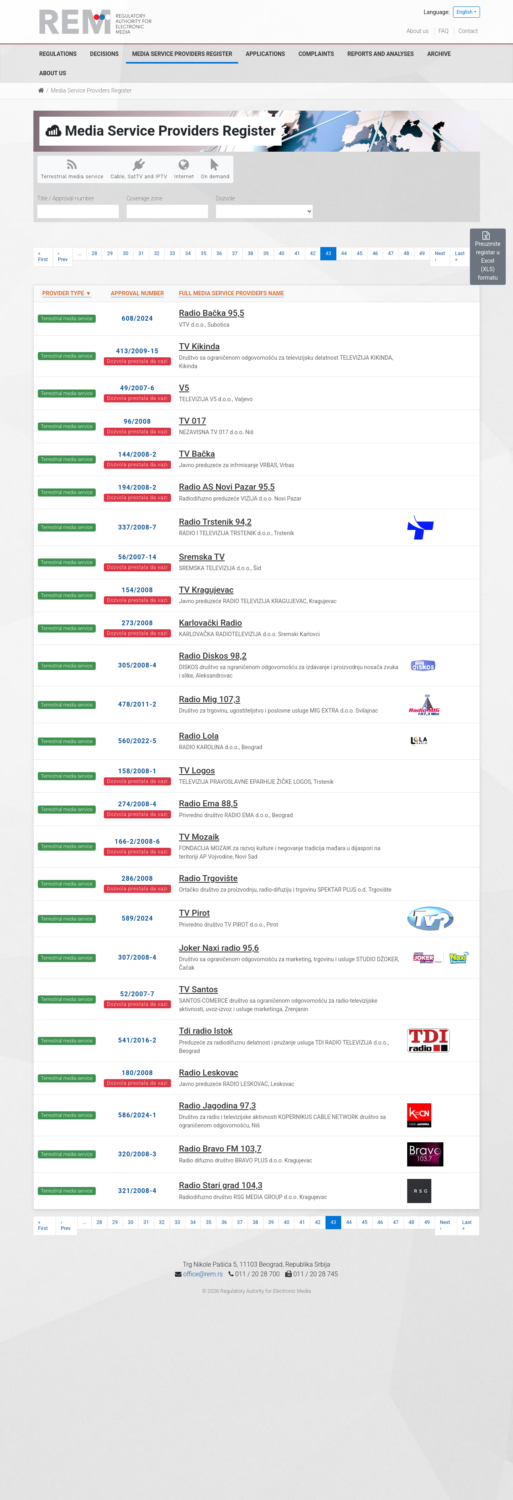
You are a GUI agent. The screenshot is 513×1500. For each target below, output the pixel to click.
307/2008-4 (137, 957)
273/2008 (137, 623)
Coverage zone (145, 198)
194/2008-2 (137, 487)
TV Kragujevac (206, 590)
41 (297, 253)
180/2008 (137, 1073)
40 (281, 253)
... (80, 253)
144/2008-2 (137, 454)
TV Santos (198, 989)
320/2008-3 (137, 1154)
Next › (440, 256)
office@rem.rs (203, 1274)
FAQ (444, 31)
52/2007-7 (137, 994)
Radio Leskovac (209, 1073)
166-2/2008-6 (137, 841)
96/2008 (137, 421)
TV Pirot (194, 913)
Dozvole (225, 198)
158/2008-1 (137, 771)
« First (43, 256)
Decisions (104, 54)
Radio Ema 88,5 (208, 803)
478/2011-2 (137, 704)
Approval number (137, 293)
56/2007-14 (137, 557)
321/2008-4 (137, 1191)
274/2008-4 (137, 804)
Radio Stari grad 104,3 (221, 1185)
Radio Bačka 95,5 (211, 313)
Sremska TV (202, 557)
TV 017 (192, 421)
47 (391, 253)
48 (406, 253)
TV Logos (197, 770)
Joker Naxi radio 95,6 (219, 948)
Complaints (316, 54)
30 (125, 253)
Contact (468, 31)
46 (375, 253)
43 (328, 253)
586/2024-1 (137, 1115)
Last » (460, 256)
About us (418, 31)
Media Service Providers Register (182, 54)
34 (188, 253)
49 (422, 253)
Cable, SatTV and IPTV (139, 169)
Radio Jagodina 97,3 (217, 1106)
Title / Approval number (65, 198)
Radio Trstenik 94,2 (215, 522)
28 (94, 253)
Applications (265, 54)
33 (172, 253)
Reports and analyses (381, 54)
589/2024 (137, 918)
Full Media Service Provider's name (231, 293)
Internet (184, 169)
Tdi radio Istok (206, 1031)
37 (235, 253)
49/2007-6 (137, 388)
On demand (215, 169)
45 (360, 253)
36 (219, 253)
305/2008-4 (137, 665)
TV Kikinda (199, 346)
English (465, 12)
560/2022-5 (137, 741)
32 (157, 253)
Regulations (58, 54)
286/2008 (137, 878)
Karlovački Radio (210, 623)
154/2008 (137, 590)
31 (141, 253)
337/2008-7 (137, 527)
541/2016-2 (137, 1040)
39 (266, 253)
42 (313, 253)
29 (110, 253)
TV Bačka (197, 454)
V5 (184, 388)
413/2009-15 (137, 351)
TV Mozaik (199, 837)
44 (344, 253)
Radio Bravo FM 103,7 (220, 1149)
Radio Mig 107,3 (209, 699)
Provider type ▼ (66, 293)
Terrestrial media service (72, 169)
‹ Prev (63, 256)
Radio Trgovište (208, 878)
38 (250, 253)
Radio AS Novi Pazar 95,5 (227, 487)
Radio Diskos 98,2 (213, 656)
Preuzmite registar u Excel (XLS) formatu (488, 256)
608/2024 (137, 318)
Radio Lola (199, 736)
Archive (439, 54)
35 (203, 253)
